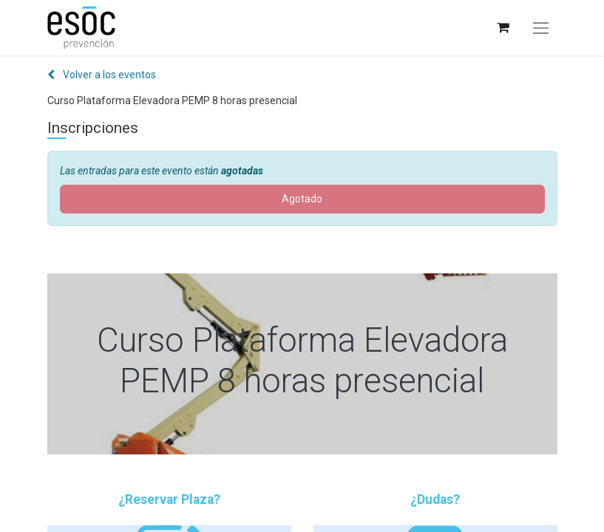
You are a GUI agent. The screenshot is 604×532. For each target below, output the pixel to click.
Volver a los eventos (101, 75)
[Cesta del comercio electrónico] (502, 28)
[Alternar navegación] (540, 28)
